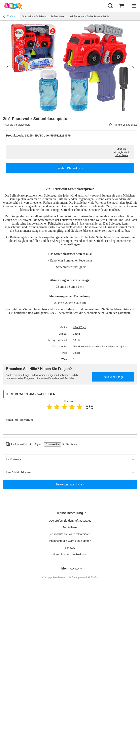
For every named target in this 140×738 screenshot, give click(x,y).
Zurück (9, 17)
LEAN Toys (79, 327)
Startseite (27, 16)
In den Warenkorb (70, 168)
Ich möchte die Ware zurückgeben (70, 540)
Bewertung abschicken (70, 484)
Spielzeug (41, 16)
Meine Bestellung (70, 513)
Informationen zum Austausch (70, 554)
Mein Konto (70, 568)
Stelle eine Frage (113, 377)
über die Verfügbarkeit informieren (121, 152)
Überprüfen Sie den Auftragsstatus (70, 520)
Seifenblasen (57, 16)
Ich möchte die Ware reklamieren (70, 534)
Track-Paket (70, 527)
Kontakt (70, 547)
